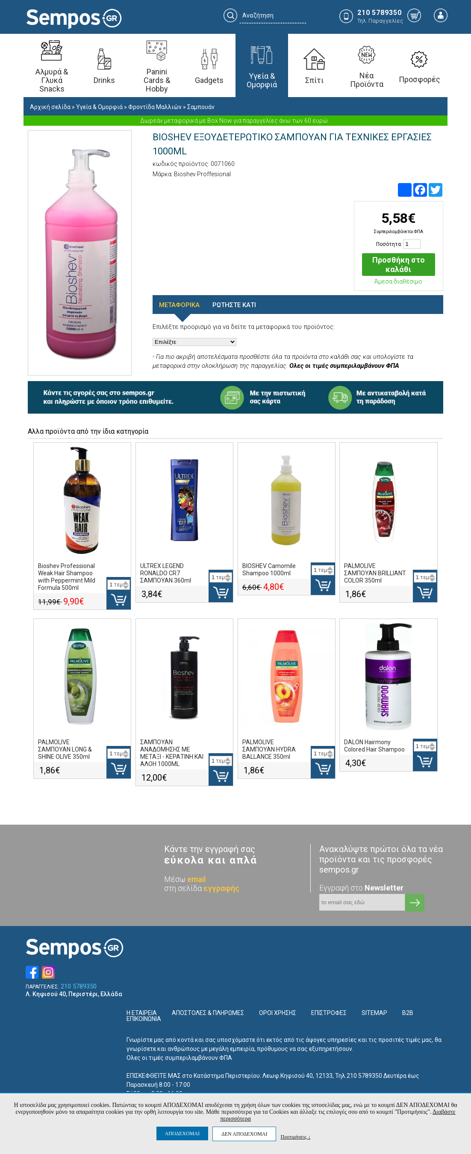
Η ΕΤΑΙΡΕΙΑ (142, 1012)
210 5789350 (79, 986)
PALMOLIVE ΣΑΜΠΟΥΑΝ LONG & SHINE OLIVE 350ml (65, 749)
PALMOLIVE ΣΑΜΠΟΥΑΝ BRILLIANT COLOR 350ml (375, 573)
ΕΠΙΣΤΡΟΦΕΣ (329, 1012)
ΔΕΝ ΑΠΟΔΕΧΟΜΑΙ (244, 1134)
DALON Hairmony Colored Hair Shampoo (374, 746)
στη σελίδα (201, 888)
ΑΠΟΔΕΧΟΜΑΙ (182, 1133)
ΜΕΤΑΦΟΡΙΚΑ (179, 305)
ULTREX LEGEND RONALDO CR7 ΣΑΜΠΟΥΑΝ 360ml (165, 573)
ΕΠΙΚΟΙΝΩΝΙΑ (144, 1018)
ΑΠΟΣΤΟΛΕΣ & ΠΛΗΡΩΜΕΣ (208, 1012)
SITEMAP (374, 1012)
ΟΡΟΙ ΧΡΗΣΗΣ (277, 1012)
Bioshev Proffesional (202, 174)
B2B (407, 1012)
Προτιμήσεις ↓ (295, 1136)
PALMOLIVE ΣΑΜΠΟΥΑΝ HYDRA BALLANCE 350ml (269, 749)
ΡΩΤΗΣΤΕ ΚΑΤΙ (234, 305)
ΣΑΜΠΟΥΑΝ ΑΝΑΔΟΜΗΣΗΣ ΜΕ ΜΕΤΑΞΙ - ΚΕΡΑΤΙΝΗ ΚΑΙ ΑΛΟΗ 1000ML (171, 753)
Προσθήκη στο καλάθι (398, 264)
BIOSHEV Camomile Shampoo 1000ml (269, 569)
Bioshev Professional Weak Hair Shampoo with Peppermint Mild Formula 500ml (66, 576)
